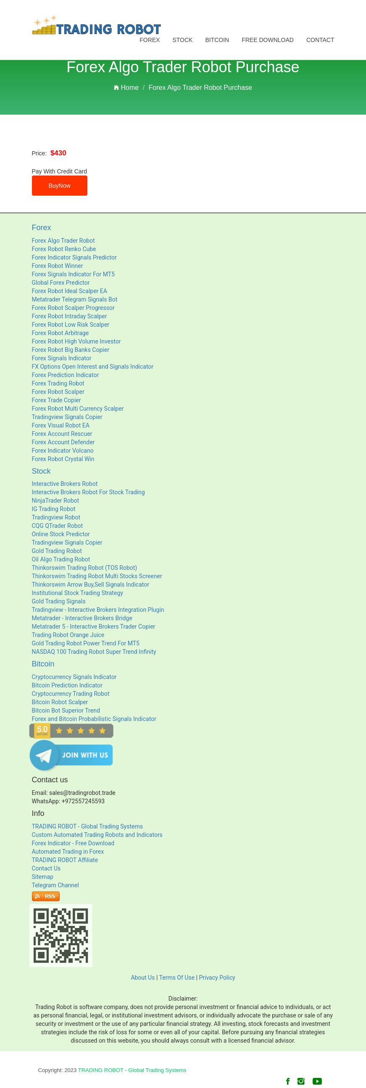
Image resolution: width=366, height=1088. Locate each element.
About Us (143, 977)
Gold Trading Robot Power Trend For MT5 (86, 643)
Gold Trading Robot (57, 551)
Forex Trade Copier (56, 400)
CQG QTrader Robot (57, 525)
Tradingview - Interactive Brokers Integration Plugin (98, 609)
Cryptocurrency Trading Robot (71, 693)
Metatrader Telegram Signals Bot (75, 299)
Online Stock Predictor (61, 534)
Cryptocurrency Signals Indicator (74, 677)
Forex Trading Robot (58, 383)
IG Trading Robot (54, 509)
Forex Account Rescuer (62, 433)
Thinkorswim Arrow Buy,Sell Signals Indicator (90, 584)
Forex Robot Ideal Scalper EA (69, 291)
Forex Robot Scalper (58, 391)
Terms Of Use (177, 977)
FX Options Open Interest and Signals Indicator (93, 366)
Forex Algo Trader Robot (63, 240)
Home (126, 87)
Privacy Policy (217, 977)
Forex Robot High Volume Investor (76, 341)
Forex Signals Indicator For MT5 (73, 274)
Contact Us (46, 868)
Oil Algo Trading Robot (61, 559)
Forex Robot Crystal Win (63, 459)
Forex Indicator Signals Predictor (74, 257)
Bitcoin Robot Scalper (60, 702)
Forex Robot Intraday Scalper (69, 316)
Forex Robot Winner (57, 265)
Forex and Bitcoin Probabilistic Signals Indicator (94, 719)
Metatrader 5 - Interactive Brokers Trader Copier (93, 626)
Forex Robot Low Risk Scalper (71, 324)
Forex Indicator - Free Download (73, 843)
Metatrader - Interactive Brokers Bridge (82, 618)
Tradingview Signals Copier (67, 417)
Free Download (268, 40)
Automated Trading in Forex (68, 851)
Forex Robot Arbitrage (60, 333)
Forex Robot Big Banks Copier (70, 349)
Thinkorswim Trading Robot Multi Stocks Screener (97, 576)
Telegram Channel (55, 885)
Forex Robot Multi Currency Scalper (78, 408)
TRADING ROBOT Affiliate (65, 860)
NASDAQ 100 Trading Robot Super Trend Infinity (94, 651)
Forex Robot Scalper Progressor (73, 307)
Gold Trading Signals (59, 601)
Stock (182, 40)
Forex (150, 40)
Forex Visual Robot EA (61, 425)
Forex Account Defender (63, 442)
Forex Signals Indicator (62, 358)
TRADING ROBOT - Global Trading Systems (87, 826)
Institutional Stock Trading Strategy (77, 593)
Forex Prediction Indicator (65, 375)
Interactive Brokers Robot (65, 483)
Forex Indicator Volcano (63, 450)
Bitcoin (217, 40)
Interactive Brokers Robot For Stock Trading (88, 492)
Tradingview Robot (56, 517)
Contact (320, 40)
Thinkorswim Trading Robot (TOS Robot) (84, 567)
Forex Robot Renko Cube (64, 249)
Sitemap (42, 876)
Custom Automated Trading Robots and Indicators (97, 834)
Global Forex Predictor (61, 282)
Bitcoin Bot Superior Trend (66, 710)
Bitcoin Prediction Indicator (67, 685)
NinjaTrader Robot (55, 500)
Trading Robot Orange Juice (68, 635)
